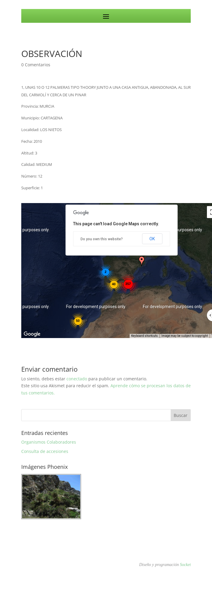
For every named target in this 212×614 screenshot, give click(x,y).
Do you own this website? (102, 239)
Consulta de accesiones (44, 451)
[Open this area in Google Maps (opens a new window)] (33, 334)
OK (152, 238)
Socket (185, 564)
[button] (142, 261)
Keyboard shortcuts (144, 335)
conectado (76, 379)
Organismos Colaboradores (48, 442)
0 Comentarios (35, 64)
